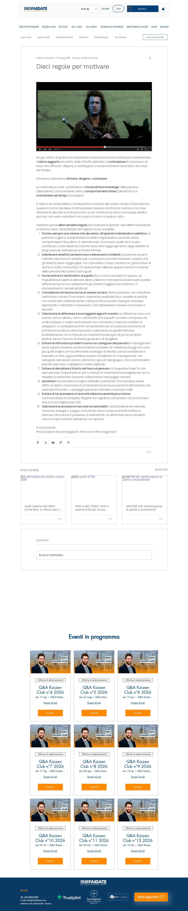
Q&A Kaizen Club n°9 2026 (137, 764)
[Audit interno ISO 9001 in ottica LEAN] (43, 488)
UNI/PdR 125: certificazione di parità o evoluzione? (144, 507)
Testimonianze (101, 37)
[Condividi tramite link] (60, 442)
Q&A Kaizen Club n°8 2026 (94, 764)
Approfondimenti (64, 37)
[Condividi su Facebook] (37, 442)
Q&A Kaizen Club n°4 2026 (50, 690)
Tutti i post (26, 37)
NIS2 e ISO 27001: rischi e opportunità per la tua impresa (92, 507)
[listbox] (89, 9)
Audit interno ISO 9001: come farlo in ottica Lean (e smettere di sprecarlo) (43, 507)
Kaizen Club (44, 37)
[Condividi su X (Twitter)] (45, 442)
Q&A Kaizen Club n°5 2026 (94, 690)
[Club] (118, 8)
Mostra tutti (161, 469)
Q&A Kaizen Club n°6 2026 (137, 690)
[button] (89, 9)
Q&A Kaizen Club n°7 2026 (50, 764)
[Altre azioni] (150, 58)
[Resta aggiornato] (151, 897)
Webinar (83, 37)
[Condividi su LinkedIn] (53, 442)
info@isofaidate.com (36, 900)
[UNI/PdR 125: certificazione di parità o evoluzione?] (144, 488)
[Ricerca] (142, 8)
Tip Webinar (121, 37)
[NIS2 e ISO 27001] (94, 488)
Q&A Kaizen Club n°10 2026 (50, 838)
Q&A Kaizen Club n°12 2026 (138, 838)
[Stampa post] (68, 442)
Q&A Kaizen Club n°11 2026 (94, 838)
